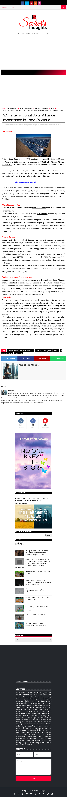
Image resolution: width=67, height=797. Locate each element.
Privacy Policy (20, 545)
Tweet (10, 358)
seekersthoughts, (50, 125)
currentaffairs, (9, 125)
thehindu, (59, 125)
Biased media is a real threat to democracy (38, 598)
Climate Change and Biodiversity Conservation (36, 624)
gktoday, (30, 125)
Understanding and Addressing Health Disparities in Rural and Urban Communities (31, 500)
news (52, 108)
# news (56, 351)
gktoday (37, 108)
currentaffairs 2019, (20, 125)
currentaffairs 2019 (26, 108)
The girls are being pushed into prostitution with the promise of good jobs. (37, 553)
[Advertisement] (33, 51)
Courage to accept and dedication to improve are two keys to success (38, 582)
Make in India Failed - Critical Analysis (38, 573)
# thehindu (18, 353)
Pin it (43, 358)
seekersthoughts (8, 110)
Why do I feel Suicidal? (35, 615)
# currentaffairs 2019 (26, 351)
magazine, (36, 125)
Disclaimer (19, 543)
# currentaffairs (13, 351)
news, (42, 125)
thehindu (19, 110)
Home (4, 108)
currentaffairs (12, 108)
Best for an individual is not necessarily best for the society (37, 608)
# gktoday (38, 351)
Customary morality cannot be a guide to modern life (38, 590)
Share (27, 358)
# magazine (48, 351)
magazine (45, 108)
